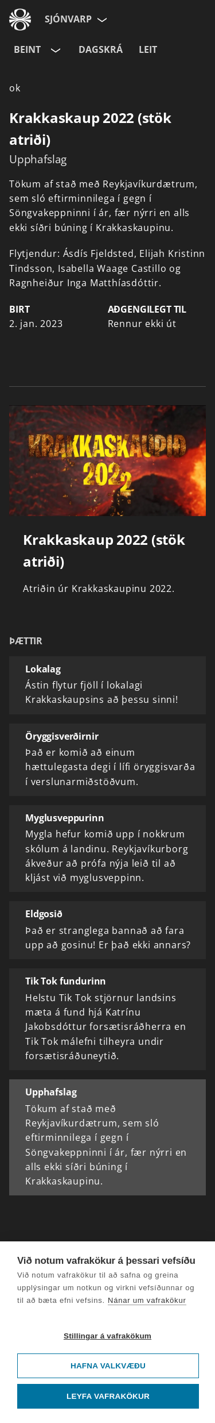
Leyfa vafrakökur (108, 1396)
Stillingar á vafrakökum (107, 1336)
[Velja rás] (54, 50)
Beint (27, 49)
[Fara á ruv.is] (20, 19)
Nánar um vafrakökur (147, 1300)
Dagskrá (101, 49)
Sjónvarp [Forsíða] (68, 19)
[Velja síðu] (101, 19)
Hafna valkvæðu (108, 1366)
